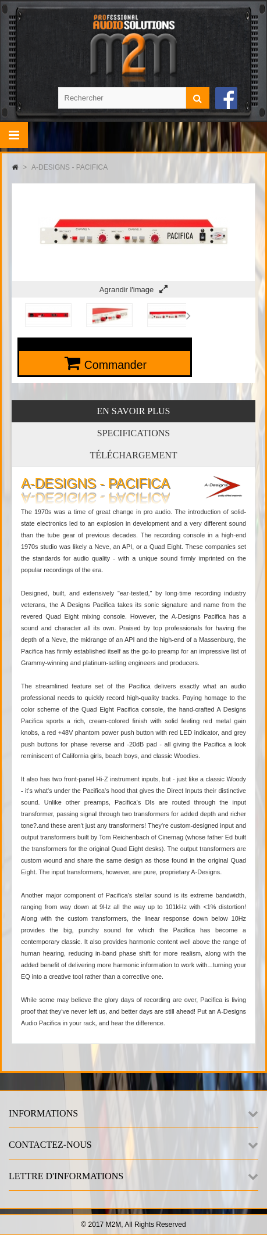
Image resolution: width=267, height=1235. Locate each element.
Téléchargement (133, 455)
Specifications (133, 433)
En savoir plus (133, 411)
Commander (115, 364)
